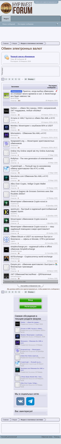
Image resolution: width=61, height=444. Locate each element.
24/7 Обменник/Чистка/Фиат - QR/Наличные (31, 274)
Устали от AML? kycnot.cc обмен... (32, 328)
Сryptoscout (15, 203)
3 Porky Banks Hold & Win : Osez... (32, 377)
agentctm (14, 160)
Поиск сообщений (8, 24)
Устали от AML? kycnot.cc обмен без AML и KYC (33, 118)
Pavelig (13, 269)
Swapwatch (14, 145)
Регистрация (30, 306)
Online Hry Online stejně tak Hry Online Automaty (32, 151)
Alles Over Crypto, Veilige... (29, 383)
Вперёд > (31, 79)
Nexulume (14, 178)
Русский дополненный (9, 437)
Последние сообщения (25, 24)
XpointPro (14, 213)
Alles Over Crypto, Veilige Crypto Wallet (28, 184)
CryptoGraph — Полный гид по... (31, 362)
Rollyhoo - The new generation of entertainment (32, 158)
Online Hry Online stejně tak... (30, 356)
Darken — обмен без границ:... (30, 322)
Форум (6, 19)
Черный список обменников (22, 57)
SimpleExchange (16, 251)
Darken (13, 112)
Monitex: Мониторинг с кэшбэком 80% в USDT (32, 126)
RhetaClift (14, 153)
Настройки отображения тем (30, 286)
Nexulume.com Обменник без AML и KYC (29, 176)
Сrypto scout (15, 231)
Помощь (57, 437)
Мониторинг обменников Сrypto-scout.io (29, 201)
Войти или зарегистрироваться (46, 2)
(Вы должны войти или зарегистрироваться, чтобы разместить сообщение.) (33, 289)
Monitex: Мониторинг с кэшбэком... (32, 335)
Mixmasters (14, 135)
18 (25, 79)
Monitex (13, 128)
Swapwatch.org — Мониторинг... (31, 349)
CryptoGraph (15, 170)
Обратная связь (46, 437)
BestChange (15, 98)
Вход (30, 300)
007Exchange (15, 259)
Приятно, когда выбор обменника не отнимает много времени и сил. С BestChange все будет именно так (33, 93)
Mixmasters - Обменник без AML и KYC (28, 133)
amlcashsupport (16, 276)
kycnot (13, 120)
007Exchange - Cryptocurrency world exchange (32, 257)
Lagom (13, 241)
